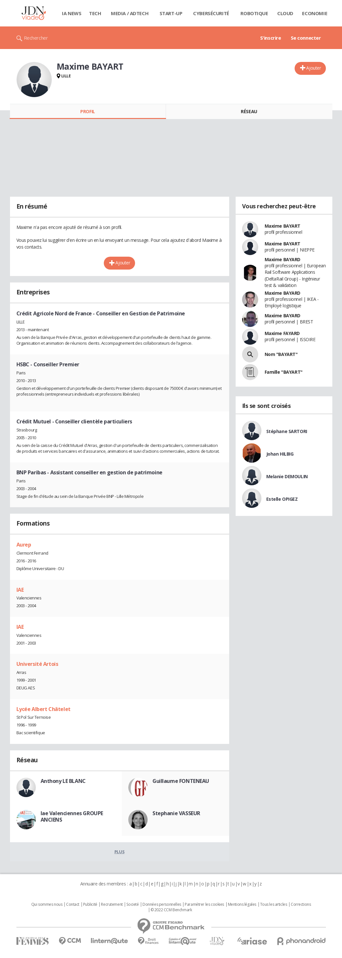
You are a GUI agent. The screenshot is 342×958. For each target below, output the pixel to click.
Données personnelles (161, 904)
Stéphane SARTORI (286, 431)
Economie (314, 13)
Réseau (249, 111)
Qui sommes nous (47, 904)
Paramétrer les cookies (204, 904)
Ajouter (313, 68)
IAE (20, 589)
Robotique (254, 13)
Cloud (285, 13)
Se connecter (306, 38)
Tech (95, 13)
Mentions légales (242, 904)
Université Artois (37, 663)
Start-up (171, 13)
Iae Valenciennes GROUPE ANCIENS (72, 816)
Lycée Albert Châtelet (43, 709)
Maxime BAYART (283, 226)
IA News (71, 13)
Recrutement (111, 904)
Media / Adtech (129, 13)
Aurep (23, 544)
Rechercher (36, 38)
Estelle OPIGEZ (282, 499)
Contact (72, 904)
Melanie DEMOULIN (287, 476)
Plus (119, 851)
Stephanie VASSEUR (176, 813)
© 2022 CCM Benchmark (171, 910)
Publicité (90, 904)
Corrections (301, 904)
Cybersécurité (211, 13)
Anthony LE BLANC (63, 781)
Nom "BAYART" (281, 354)
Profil (87, 111)
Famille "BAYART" (284, 372)
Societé (132, 904)
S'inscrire (270, 38)
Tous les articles (273, 904)
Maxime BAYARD (283, 259)
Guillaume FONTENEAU (180, 781)
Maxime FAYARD (282, 333)
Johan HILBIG (280, 454)
